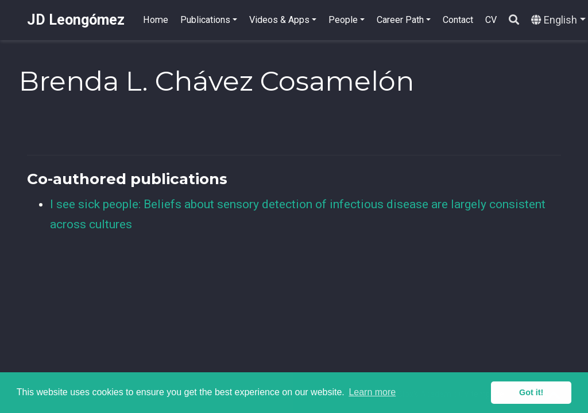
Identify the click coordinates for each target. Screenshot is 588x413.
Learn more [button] (372, 392)
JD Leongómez (76, 19)
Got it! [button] (531, 392)
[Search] (514, 20)
